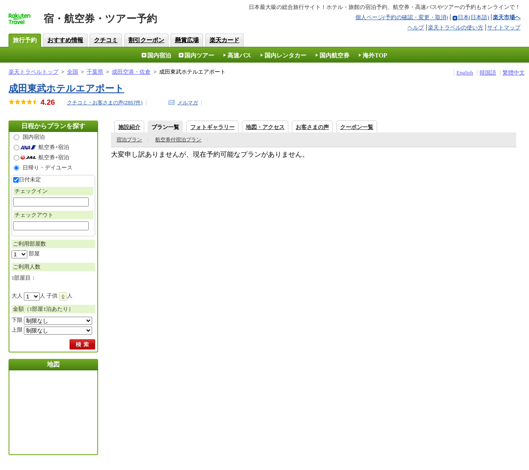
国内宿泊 (159, 55)
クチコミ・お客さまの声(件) (104, 103)
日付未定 (30, 180)
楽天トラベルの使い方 (455, 27)
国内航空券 (334, 55)
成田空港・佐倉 (131, 72)
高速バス (239, 55)
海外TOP (375, 55)
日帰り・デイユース (48, 168)
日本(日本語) (473, 17)
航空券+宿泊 (53, 147)
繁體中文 (514, 73)
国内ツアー (199, 55)
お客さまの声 (312, 127)
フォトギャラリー (212, 127)
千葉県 (95, 72)
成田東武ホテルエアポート (66, 88)
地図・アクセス (265, 127)
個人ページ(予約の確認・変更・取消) (401, 17)
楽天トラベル (24, 21)
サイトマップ (503, 27)
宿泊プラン (129, 140)
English (464, 73)
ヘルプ (415, 27)
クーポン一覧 (356, 127)
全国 (72, 72)
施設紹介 (129, 127)
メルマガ (187, 102)
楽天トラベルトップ (33, 72)
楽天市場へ (506, 17)
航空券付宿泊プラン (178, 140)
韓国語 (488, 73)
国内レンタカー (285, 55)
